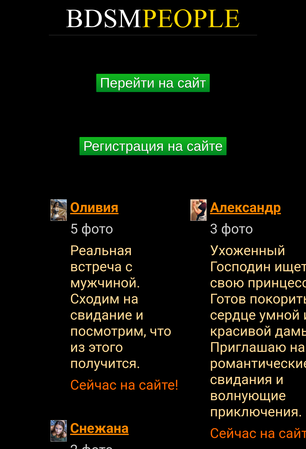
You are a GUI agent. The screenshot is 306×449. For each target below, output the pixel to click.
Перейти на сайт (153, 83)
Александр (245, 207)
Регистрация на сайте (153, 146)
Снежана (99, 428)
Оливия (94, 207)
